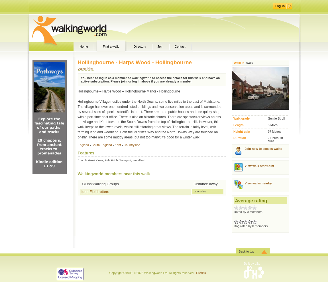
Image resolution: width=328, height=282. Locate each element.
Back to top (246, 251)
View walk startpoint (259, 166)
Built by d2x (252, 263)
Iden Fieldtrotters (95, 192)
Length (238, 125)
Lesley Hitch (86, 68)
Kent (118, 145)
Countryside (132, 145)
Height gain (241, 131)
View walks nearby (258, 183)
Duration (239, 138)
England (83, 145)
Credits (201, 273)
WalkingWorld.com (79, 28)
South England (102, 145)
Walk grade (241, 118)
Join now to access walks (263, 148)
